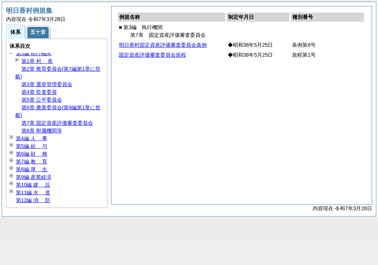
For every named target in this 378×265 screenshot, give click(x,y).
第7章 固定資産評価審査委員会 (57, 123)
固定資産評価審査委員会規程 (152, 55)
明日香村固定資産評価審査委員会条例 (163, 45)
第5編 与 (31, 146)
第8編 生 (31, 169)
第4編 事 (31, 138)
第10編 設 (33, 185)
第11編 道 (33, 192)
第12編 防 (33, 200)
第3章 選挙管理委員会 (46, 84)
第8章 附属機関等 (41, 131)
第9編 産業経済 (33, 177)
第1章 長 (37, 61)
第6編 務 (31, 154)
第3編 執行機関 (33, 53)
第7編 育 (31, 162)
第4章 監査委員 (39, 92)
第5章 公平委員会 (41, 100)
